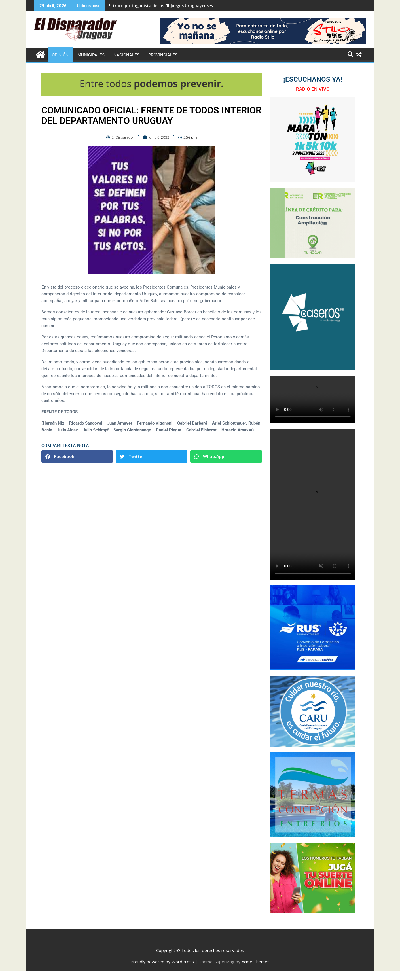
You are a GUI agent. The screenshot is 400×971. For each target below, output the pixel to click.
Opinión (60, 55)
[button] (77, 456)
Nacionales (126, 55)
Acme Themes (256, 961)
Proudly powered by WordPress (162, 961)
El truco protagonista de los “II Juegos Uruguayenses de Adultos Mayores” (181, 5)
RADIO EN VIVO (313, 89)
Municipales (91, 55)
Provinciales (162, 55)
